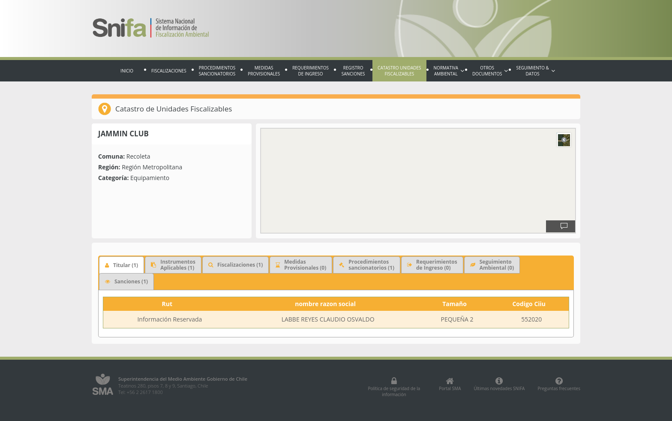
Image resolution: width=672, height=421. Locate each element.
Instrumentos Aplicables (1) (173, 264)
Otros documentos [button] (490, 71)
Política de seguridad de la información (394, 387)
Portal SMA (450, 384)
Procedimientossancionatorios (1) (366, 264)
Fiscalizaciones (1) (235, 264)
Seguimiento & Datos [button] (535, 71)
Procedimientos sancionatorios (217, 71)
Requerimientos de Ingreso (310, 71)
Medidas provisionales (264, 71)
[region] (418, 181)
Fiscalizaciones (168, 71)
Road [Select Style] (564, 140)
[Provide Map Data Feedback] (564, 226)
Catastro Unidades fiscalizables (399, 71)
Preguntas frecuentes (558, 384)
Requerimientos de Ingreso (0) (432, 264)
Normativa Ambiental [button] (449, 71)
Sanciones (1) (126, 281)
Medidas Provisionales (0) (301, 264)
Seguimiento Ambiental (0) (492, 264)
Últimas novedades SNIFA (499, 384)
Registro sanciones (353, 71)
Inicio (126, 71)
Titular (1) (121, 265)
